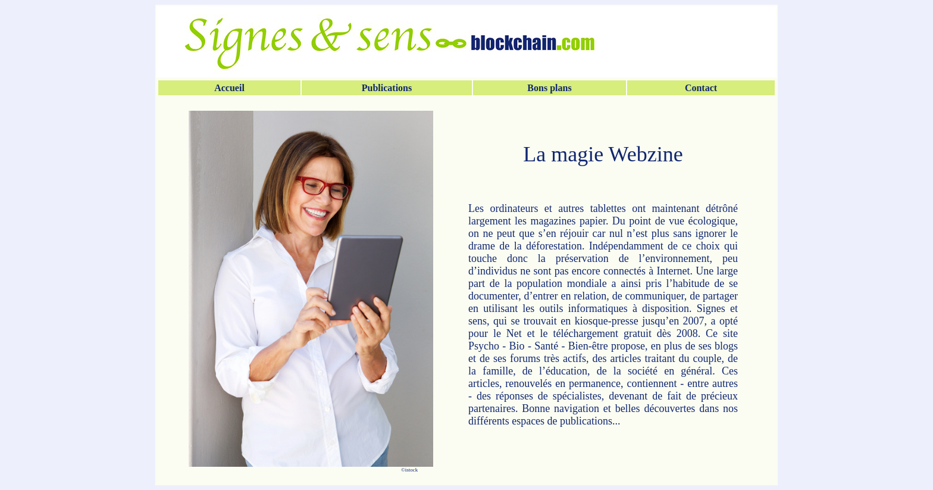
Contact (701, 88)
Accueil (229, 88)
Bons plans (549, 88)
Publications (387, 88)
